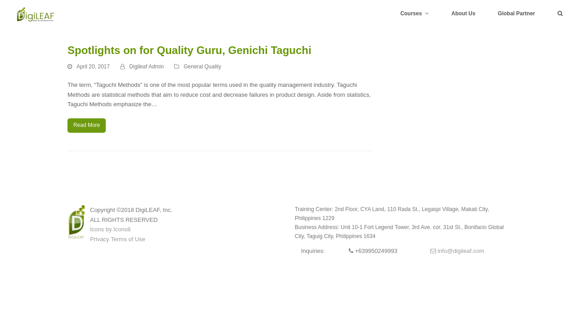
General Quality (202, 66)
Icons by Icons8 (110, 229)
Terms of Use (128, 239)
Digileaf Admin (146, 66)
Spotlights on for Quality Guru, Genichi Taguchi (189, 50)
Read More (86, 125)
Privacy (99, 239)
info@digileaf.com (457, 251)
